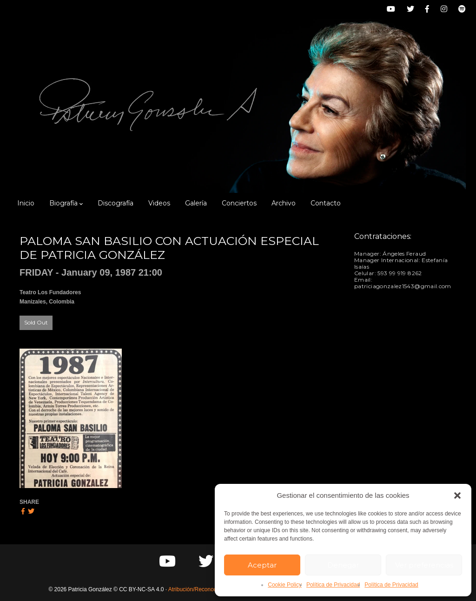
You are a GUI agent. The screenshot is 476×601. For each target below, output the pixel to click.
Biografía (66, 203)
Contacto (326, 203)
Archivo (283, 203)
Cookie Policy (285, 584)
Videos (159, 203)
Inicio (25, 203)
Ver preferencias (424, 565)
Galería (196, 203)
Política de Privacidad (333, 584)
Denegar (343, 565)
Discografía (115, 203)
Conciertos (239, 203)
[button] (457, 495)
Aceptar (262, 565)
